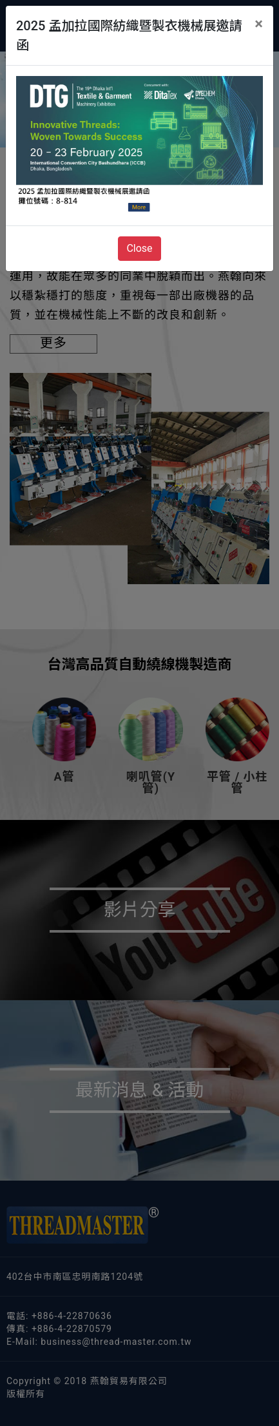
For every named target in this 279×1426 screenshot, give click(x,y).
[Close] (258, 24)
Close (139, 248)
